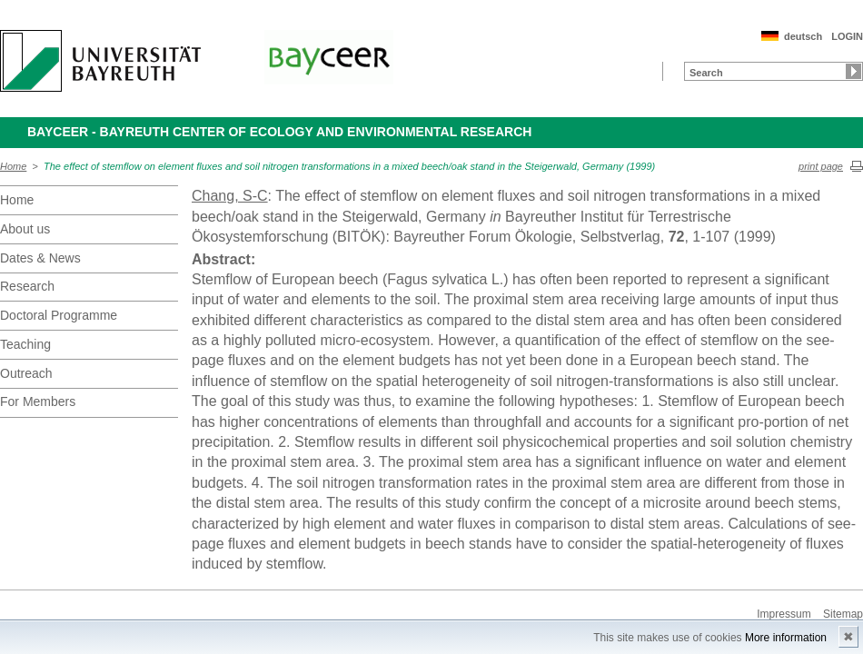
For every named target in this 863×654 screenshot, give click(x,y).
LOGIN (847, 36)
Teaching (25, 344)
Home (13, 166)
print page (821, 166)
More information (786, 637)
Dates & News (40, 258)
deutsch (803, 36)
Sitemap (843, 614)
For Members (37, 401)
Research (27, 286)
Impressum (783, 614)
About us (25, 229)
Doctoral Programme (58, 315)
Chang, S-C (230, 195)
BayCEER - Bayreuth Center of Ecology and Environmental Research (279, 131)
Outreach (26, 373)
